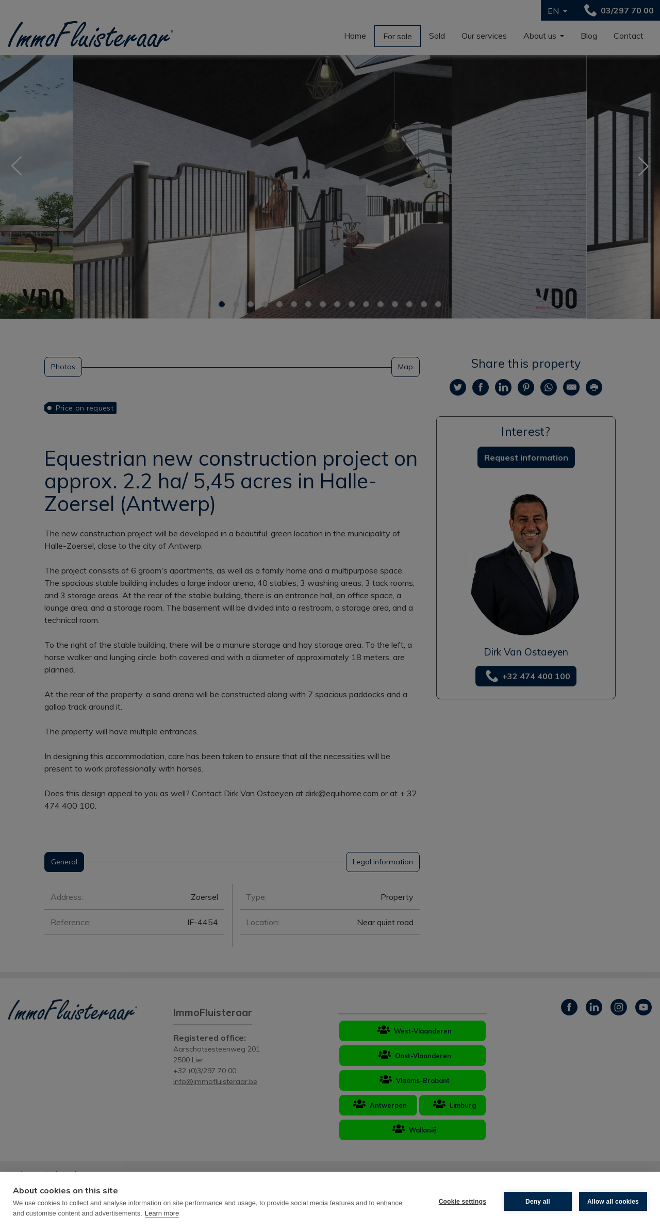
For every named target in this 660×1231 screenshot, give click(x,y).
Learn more (162, 1213)
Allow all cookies (613, 1201)
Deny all (537, 1201)
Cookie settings (462, 1201)
